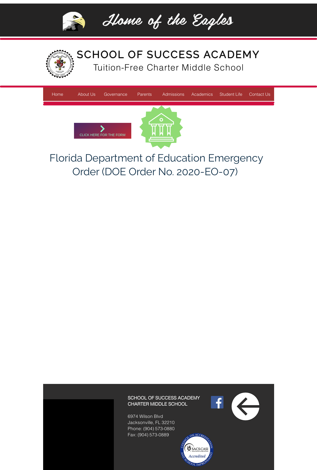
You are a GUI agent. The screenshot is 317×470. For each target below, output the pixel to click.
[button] (86, 94)
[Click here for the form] (102, 131)
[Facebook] (217, 402)
